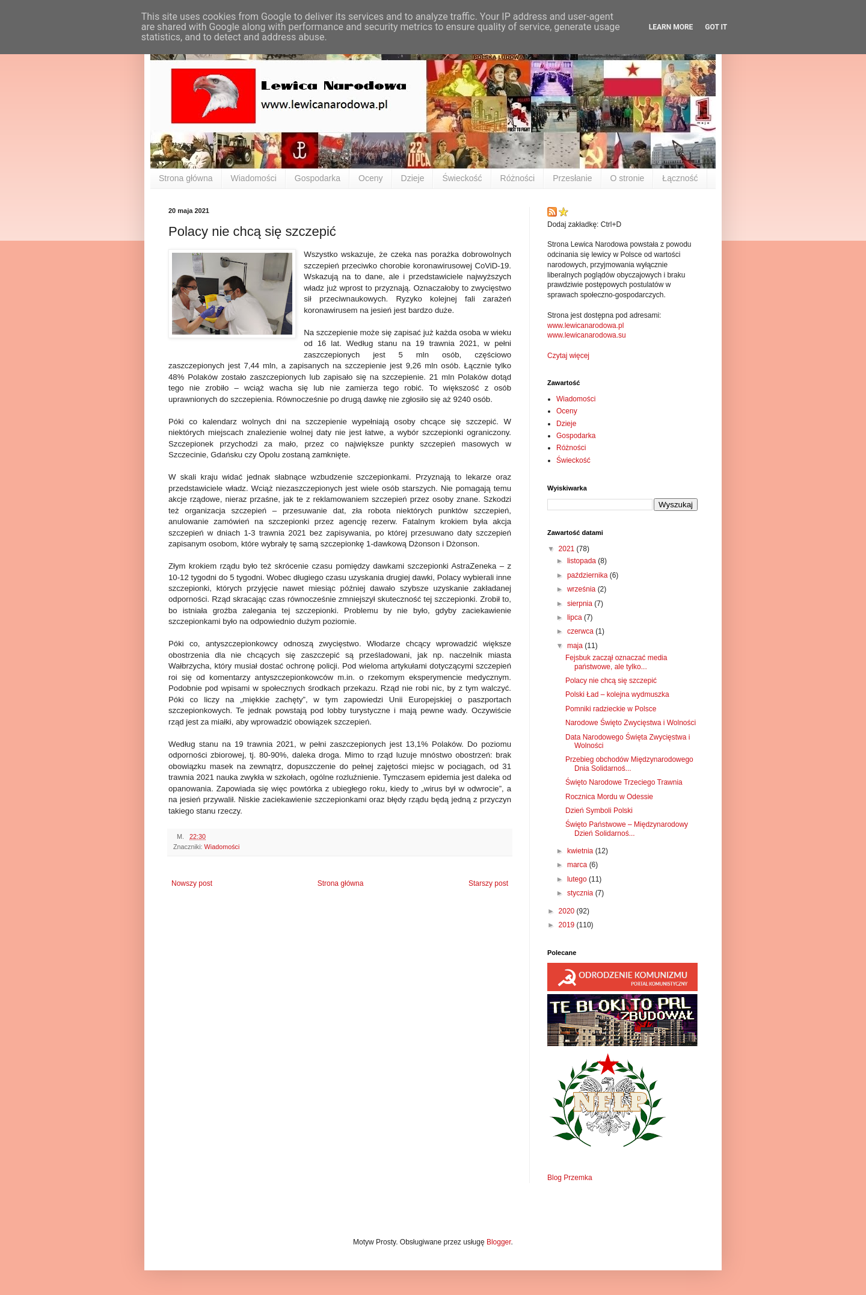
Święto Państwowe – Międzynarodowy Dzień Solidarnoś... (626, 828)
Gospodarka (317, 178)
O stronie (627, 178)
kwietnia (581, 851)
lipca (575, 617)
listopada (582, 561)
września (582, 589)
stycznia (581, 893)
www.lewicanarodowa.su (586, 335)
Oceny (370, 178)
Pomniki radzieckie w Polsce (610, 709)
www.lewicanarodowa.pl (585, 325)
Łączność (680, 178)
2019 (568, 925)
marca (578, 865)
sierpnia (580, 603)
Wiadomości (254, 178)
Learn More (671, 27)
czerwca (581, 631)
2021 (568, 549)
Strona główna (186, 178)
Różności (517, 178)
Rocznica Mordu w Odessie (609, 797)
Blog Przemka (569, 1177)
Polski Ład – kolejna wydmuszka (617, 694)
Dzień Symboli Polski (599, 810)
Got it (716, 27)
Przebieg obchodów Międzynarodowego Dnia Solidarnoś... (629, 763)
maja (576, 645)
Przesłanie (572, 178)
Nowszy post (191, 883)
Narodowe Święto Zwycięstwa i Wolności (630, 723)
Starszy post (488, 883)
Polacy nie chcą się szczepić (611, 680)
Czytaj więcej (568, 355)
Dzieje (413, 178)
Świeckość (462, 178)
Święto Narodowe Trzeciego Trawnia (624, 782)
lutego (578, 879)
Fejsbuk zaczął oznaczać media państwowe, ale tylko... (616, 662)
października (588, 575)
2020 (568, 911)
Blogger (499, 1242)
